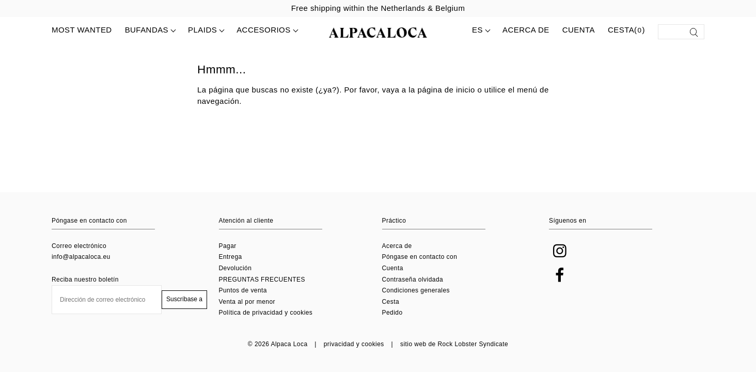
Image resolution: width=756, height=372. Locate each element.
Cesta (391, 301)
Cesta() (626, 30)
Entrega (230, 256)
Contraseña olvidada (413, 279)
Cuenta (578, 29)
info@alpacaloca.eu (81, 256)
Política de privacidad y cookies (266, 312)
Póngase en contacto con (420, 256)
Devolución (235, 268)
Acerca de (525, 29)
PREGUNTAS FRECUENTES (262, 279)
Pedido (392, 312)
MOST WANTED (82, 29)
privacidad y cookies (354, 344)
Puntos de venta (243, 290)
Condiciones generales (416, 290)
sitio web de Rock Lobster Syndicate (454, 344)
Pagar (228, 246)
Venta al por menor (247, 301)
